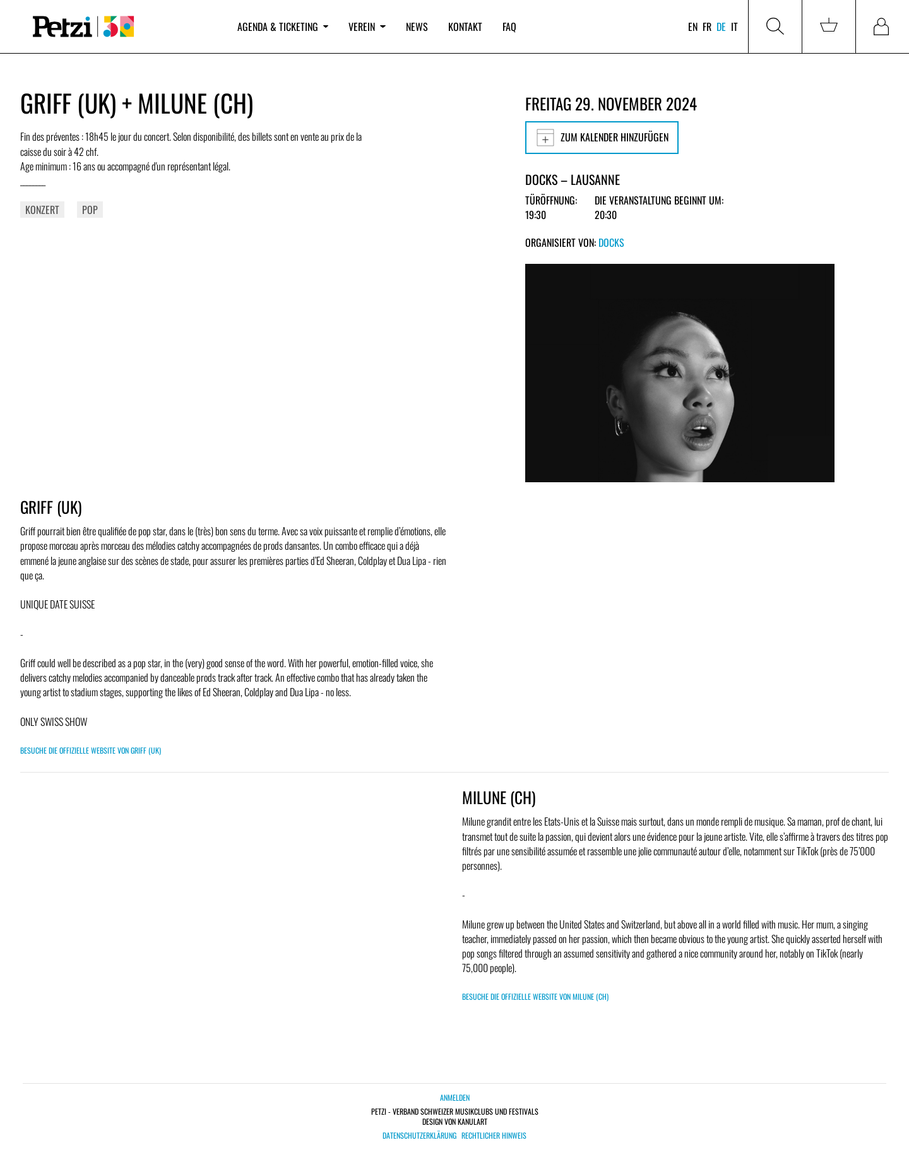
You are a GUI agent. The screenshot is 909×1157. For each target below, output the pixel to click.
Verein (366, 26)
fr (707, 26)
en (693, 26)
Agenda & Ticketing (282, 26)
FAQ (509, 26)
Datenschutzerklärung (419, 1135)
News (417, 26)
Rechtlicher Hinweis (493, 1135)
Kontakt (465, 26)
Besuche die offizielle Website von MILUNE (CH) (535, 996)
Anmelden (455, 1097)
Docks (611, 242)
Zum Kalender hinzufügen (601, 138)
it (734, 26)
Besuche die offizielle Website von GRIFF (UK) (90, 750)
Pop (90, 209)
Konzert (42, 209)
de (721, 26)
